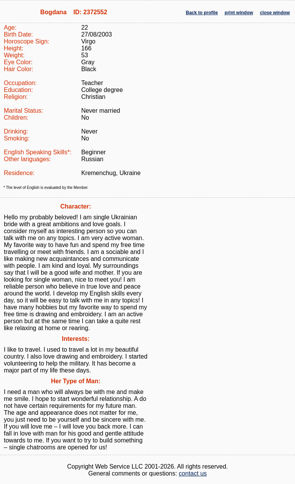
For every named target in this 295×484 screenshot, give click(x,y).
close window (275, 12)
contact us (193, 473)
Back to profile (202, 12)
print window (239, 12)
